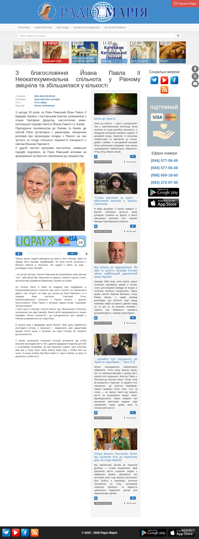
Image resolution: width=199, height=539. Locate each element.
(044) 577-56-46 (164, 168)
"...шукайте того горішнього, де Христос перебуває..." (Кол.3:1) (115, 360)
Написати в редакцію (86, 27)
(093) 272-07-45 (164, 182)
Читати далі (130, 162)
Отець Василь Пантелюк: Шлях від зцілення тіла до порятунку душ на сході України (115, 457)
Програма (24, 27)
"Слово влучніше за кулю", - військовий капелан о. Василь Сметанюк (115, 201)
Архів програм (43, 27)
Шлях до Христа (104, 118)
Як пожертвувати (115, 27)
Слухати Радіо (185, 3)
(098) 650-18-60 (164, 175)
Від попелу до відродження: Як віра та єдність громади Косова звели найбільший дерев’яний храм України (115, 272)
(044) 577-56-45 (164, 160)
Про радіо (63, 27)
